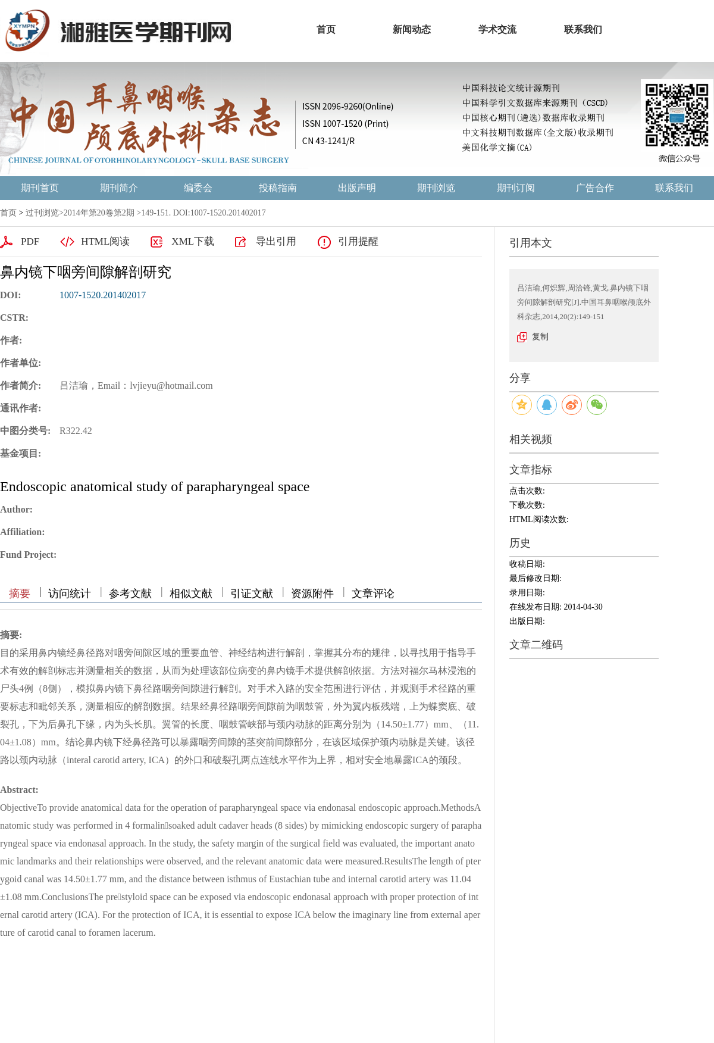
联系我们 (674, 188)
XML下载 (192, 241)
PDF (30, 241)
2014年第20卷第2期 (99, 212)
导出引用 (276, 241)
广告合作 (595, 188)
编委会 (198, 188)
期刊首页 (40, 188)
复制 (540, 336)
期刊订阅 (516, 188)
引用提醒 (358, 241)
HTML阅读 (105, 241)
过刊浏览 (42, 212)
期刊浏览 (436, 188)
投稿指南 (278, 188)
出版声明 (357, 188)
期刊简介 (119, 188)
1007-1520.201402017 (103, 295)
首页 (8, 212)
